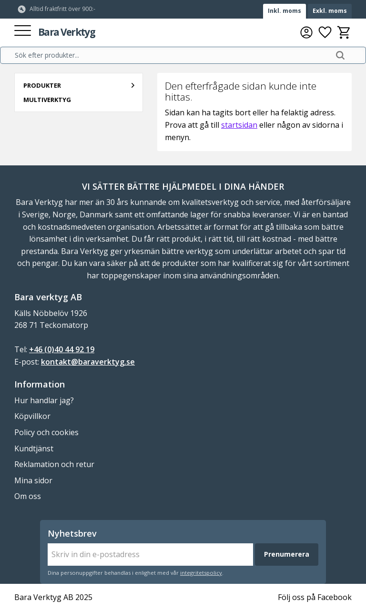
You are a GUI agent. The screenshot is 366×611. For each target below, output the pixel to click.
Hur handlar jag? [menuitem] (44, 400)
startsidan (239, 125)
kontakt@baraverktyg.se (88, 361)
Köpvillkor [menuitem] (32, 416)
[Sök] (340, 55)
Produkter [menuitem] (42, 85)
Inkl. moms (284, 11)
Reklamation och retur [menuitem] (54, 464)
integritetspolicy (201, 572)
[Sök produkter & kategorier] (172, 55)
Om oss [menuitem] (27, 496)
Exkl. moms (330, 11)
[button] (22, 31)
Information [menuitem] (39, 384)
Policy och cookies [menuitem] (46, 432)
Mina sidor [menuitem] (33, 480)
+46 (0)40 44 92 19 (61, 349)
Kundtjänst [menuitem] (33, 448)
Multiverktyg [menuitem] (47, 99)
